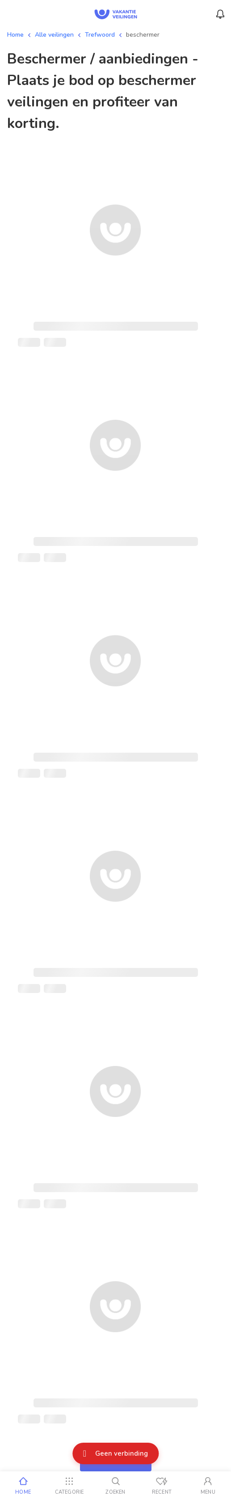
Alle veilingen (54, 34)
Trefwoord (100, 34)
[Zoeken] (115, 1485)
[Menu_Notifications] (220, 14)
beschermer (143, 34)
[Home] (23, 1485)
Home (15, 34)
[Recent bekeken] (162, 1485)
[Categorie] (69, 1485)
